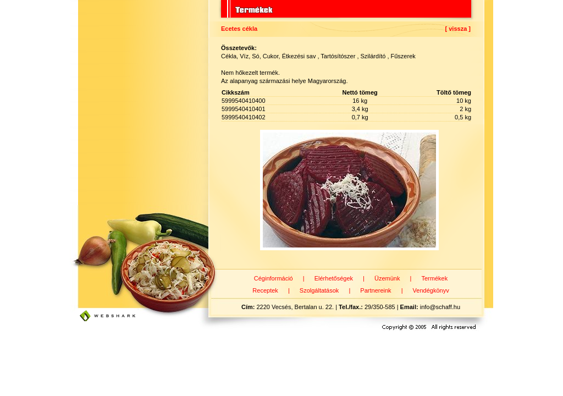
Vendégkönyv (431, 290)
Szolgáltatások (319, 290)
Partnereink (375, 290)
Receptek (265, 290)
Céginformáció (273, 278)
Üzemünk (387, 278)
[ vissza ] (458, 28)
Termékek (434, 278)
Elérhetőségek (333, 278)
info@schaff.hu (440, 307)
